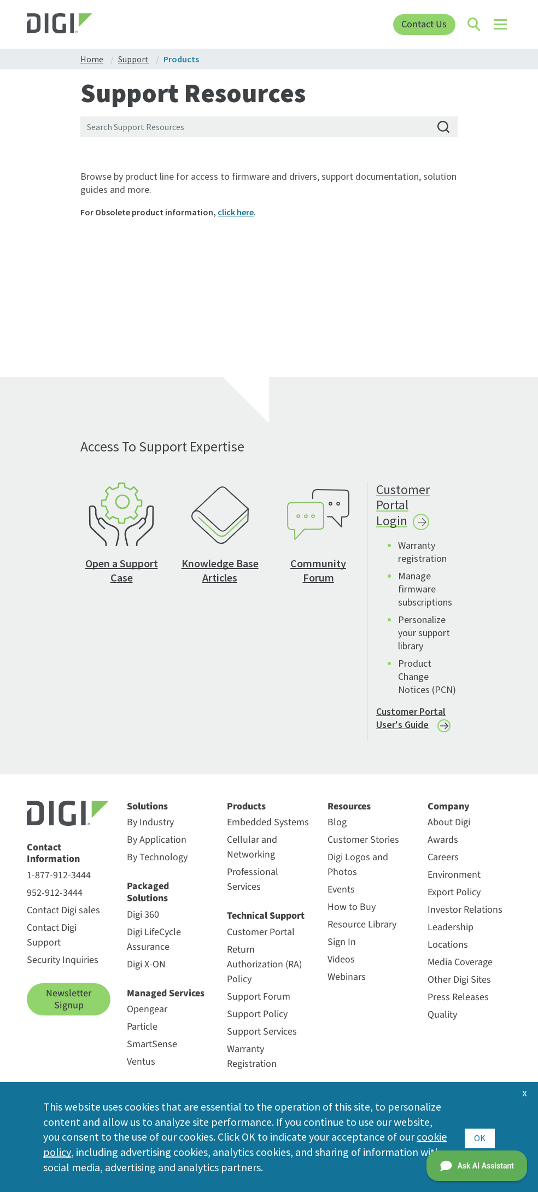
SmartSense (152, 1051)
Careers (443, 864)
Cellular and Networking (252, 854)
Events (341, 896)
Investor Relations (465, 917)
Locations (448, 952)
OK (479, 1136)
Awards (443, 847)
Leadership (450, 934)
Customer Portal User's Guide (411, 725)
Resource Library (362, 931)
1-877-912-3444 (59, 882)
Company (449, 813)
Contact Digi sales (63, 917)
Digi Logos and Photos (358, 872)
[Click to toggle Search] (474, 24)
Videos (341, 966)
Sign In (342, 949)
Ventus (141, 1069)
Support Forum (258, 1004)
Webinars (347, 984)
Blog (337, 829)
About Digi (449, 829)
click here (236, 212)
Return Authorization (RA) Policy (264, 971)
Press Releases (458, 1004)
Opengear (147, 1016)
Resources (349, 813)
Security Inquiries (62, 967)
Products (246, 813)
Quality (442, 1022)
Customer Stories (363, 847)
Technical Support (266, 923)
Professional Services (252, 886)
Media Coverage (460, 969)
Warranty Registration (252, 1063)
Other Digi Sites (459, 987)
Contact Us (424, 24)
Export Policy (454, 899)
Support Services (262, 1039)
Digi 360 (143, 921)
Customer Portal (261, 939)
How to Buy (352, 914)
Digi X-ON (146, 971)
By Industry (150, 829)
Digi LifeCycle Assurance (154, 946)
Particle (142, 1034)
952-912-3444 (55, 900)
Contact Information (53, 860)
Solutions (147, 813)
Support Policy (257, 1021)
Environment (454, 882)
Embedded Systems (268, 829)
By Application (156, 847)
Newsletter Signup (68, 1006)
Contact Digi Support (52, 942)
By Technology (157, 864)
